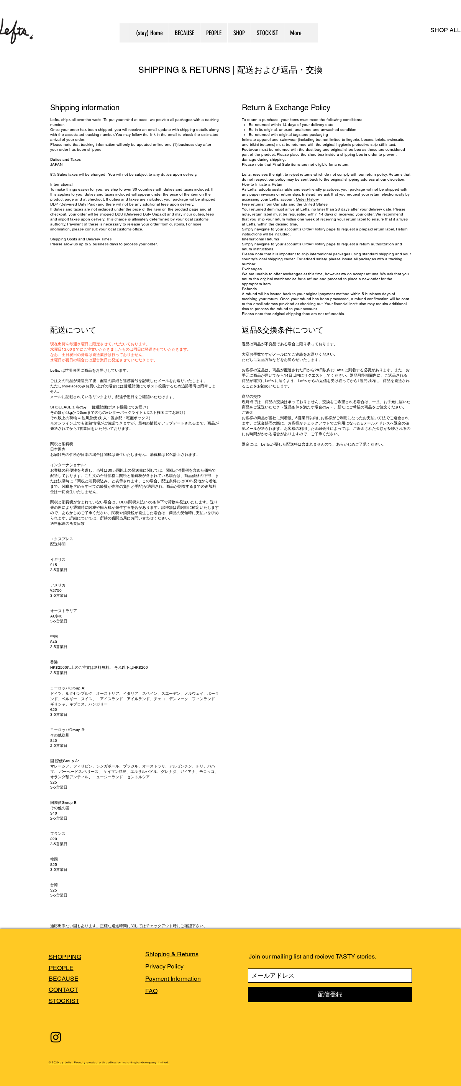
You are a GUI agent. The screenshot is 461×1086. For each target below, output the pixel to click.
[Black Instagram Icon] (56, 1037)
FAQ (151, 991)
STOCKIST (64, 1000)
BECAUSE (64, 978)
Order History (307, 199)
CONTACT (63, 989)
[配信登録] (330, 994)
